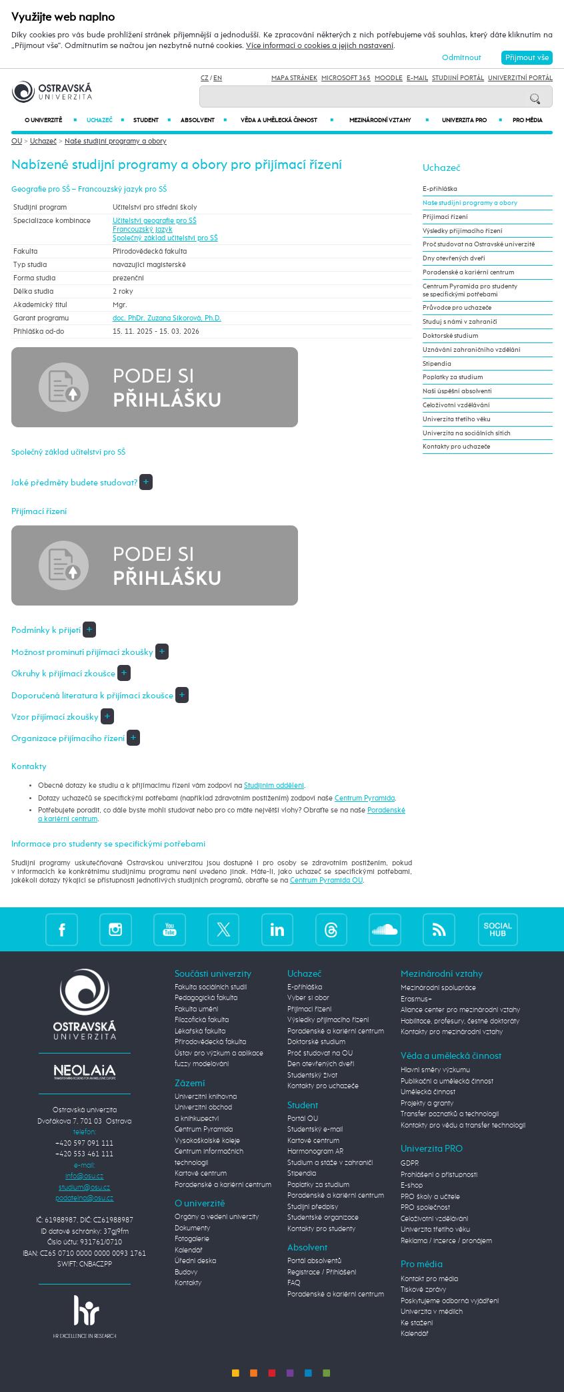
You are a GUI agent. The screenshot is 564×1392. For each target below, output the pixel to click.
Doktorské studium (450, 335)
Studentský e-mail (315, 1129)
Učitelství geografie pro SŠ (155, 220)
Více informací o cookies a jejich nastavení (319, 45)
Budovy (186, 1272)
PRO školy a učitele (430, 1196)
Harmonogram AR (315, 1151)
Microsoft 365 (346, 78)
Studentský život (312, 1075)
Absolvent (204, 120)
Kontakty (188, 1283)
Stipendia (437, 364)
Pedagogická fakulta (206, 997)
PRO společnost (425, 1207)
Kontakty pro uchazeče (456, 446)
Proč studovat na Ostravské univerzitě (479, 244)
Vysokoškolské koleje (207, 1140)
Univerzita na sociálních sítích (467, 433)
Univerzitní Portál (520, 78)
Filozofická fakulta (202, 1019)
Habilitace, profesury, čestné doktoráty (460, 1021)
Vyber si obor (308, 997)
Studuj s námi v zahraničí (460, 321)
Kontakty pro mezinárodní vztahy (452, 1031)
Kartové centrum (201, 1173)
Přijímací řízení (445, 217)
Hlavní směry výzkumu (435, 1070)
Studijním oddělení (274, 785)
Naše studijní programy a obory (116, 141)
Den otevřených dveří (320, 1064)
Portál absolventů (314, 1260)
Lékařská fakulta (200, 1031)
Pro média (528, 121)
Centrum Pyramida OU (326, 880)
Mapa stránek (294, 78)
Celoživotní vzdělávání (456, 405)
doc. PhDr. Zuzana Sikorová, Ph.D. (167, 318)
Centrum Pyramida (365, 798)
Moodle (389, 78)
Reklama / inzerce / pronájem (446, 1240)
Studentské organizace (323, 1217)
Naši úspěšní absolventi (457, 391)
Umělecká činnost (428, 1092)
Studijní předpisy (312, 1206)
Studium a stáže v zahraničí (330, 1162)
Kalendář (189, 1250)
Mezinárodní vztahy (389, 120)
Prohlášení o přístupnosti (439, 1174)
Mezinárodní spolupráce (438, 987)
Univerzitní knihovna (206, 1096)
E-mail (417, 78)
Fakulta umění (196, 1009)
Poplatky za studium (453, 377)
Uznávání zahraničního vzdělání (472, 349)
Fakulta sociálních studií (211, 987)
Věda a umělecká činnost (287, 120)
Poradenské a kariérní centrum (468, 272)
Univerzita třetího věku (457, 419)
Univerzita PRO (472, 120)
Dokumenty (192, 1228)
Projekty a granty (427, 1103)
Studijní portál (458, 78)
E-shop (412, 1185)
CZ (205, 78)
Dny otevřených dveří (454, 258)
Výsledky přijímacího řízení (463, 231)
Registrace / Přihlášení (321, 1272)
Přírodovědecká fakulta (210, 1042)
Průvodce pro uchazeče (457, 307)
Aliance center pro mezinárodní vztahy (460, 1009)
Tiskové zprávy (423, 1289)
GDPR (410, 1163)
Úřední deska (195, 1260)
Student (152, 120)
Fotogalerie (192, 1238)
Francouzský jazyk (143, 229)
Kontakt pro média (429, 1279)
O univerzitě (51, 120)
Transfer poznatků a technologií (450, 1114)
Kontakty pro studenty (321, 1228)
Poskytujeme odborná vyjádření (450, 1301)
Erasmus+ (416, 999)
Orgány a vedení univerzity (217, 1216)
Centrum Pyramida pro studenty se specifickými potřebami (470, 290)
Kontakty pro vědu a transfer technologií (463, 1125)
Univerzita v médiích (432, 1311)
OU (16, 141)
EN (217, 78)
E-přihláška (440, 189)
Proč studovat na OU (320, 1053)
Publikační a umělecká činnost (447, 1081)
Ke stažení (417, 1323)
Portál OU (302, 1118)
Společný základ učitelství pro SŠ (165, 238)
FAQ (294, 1283)
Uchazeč (105, 120)
